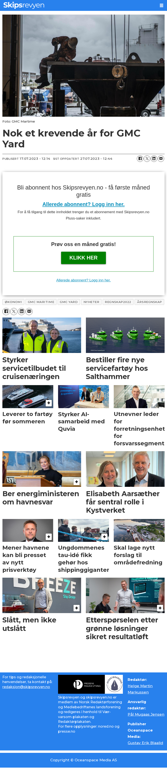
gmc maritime (41, 302)
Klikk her (83, 258)
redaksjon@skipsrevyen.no (26, 687)
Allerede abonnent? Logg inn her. (83, 204)
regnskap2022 (118, 302)
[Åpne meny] (162, 5)
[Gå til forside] (23, 5)
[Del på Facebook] (140, 158)
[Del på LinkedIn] (154, 158)
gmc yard (69, 302)
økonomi (13, 302)
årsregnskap (149, 302)
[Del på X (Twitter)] (147, 158)
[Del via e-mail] (161, 158)
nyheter (91, 302)
